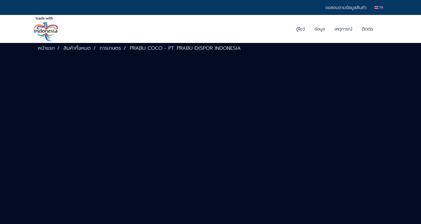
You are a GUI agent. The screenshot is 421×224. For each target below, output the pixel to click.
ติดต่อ (367, 29)
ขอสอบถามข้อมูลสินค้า (346, 7)
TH (378, 7)
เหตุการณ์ (343, 29)
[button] (383, 28)
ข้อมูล (320, 29)
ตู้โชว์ (300, 29)
